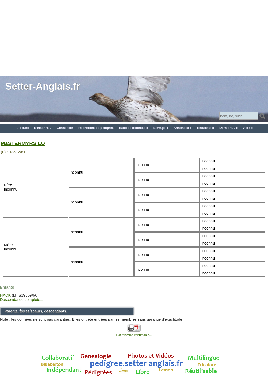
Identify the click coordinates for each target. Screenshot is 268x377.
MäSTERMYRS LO (23, 143)
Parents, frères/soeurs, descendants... (36, 311)
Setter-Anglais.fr (42, 86)
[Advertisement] (134, 37)
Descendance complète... (21, 299)
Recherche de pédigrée (96, 128)
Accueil (23, 128)
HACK (5, 295)
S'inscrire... (42, 128)
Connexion (65, 128)
